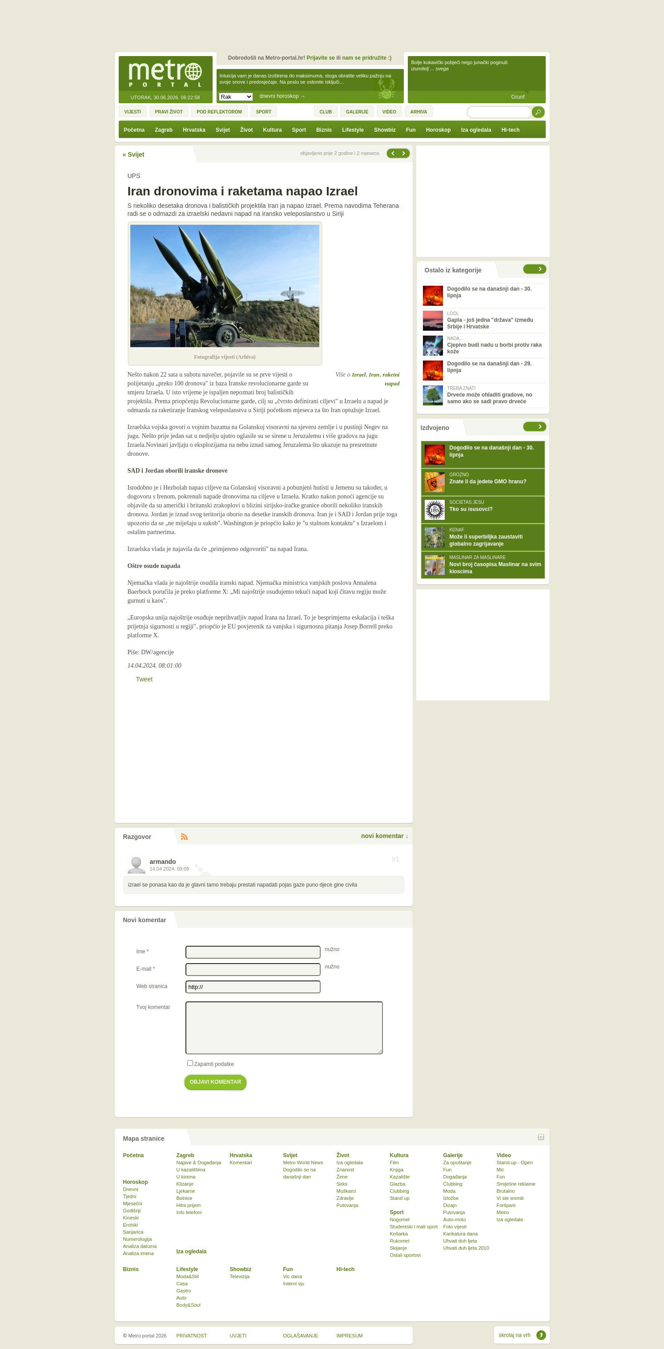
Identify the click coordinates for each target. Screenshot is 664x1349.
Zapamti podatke (210, 1063)
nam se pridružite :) (367, 58)
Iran (374, 374)
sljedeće (541, 426)
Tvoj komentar (153, 1007)
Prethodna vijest (404, 153)
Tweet (144, 679)
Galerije (453, 1155)
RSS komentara (184, 837)
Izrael (359, 374)
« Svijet (134, 154)
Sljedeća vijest (392, 153)
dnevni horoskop (283, 96)
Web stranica (152, 986)
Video (504, 1155)
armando (163, 861)
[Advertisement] (334, 24)
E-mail (146, 969)
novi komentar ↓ (385, 835)
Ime (143, 951)
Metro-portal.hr (165, 74)
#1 (396, 859)
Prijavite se (320, 58)
